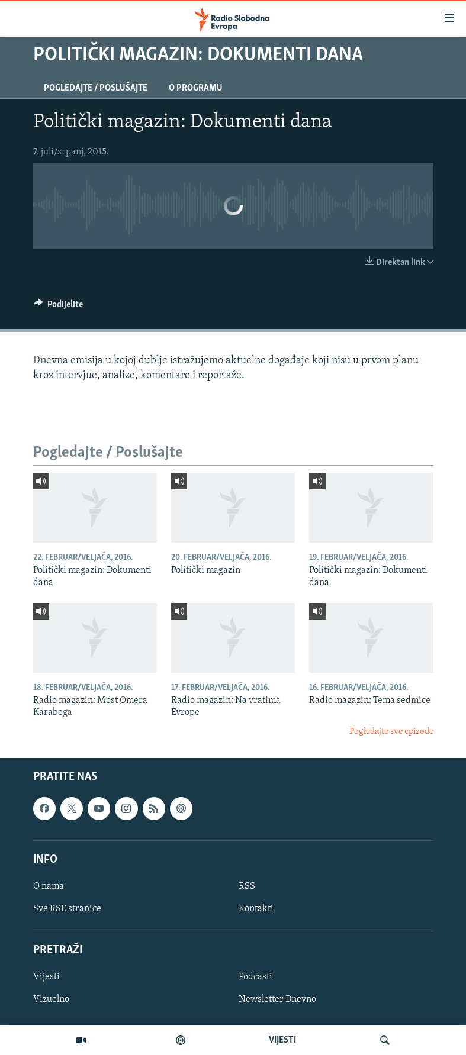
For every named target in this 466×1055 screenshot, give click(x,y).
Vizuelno (51, 1000)
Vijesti (46, 977)
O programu (196, 88)
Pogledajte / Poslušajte (95, 88)
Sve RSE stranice (67, 909)
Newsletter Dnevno (277, 1000)
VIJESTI (282, 1040)
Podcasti (255, 977)
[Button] (58, 307)
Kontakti (256, 909)
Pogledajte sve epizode (391, 731)
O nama (48, 886)
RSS (247, 886)
